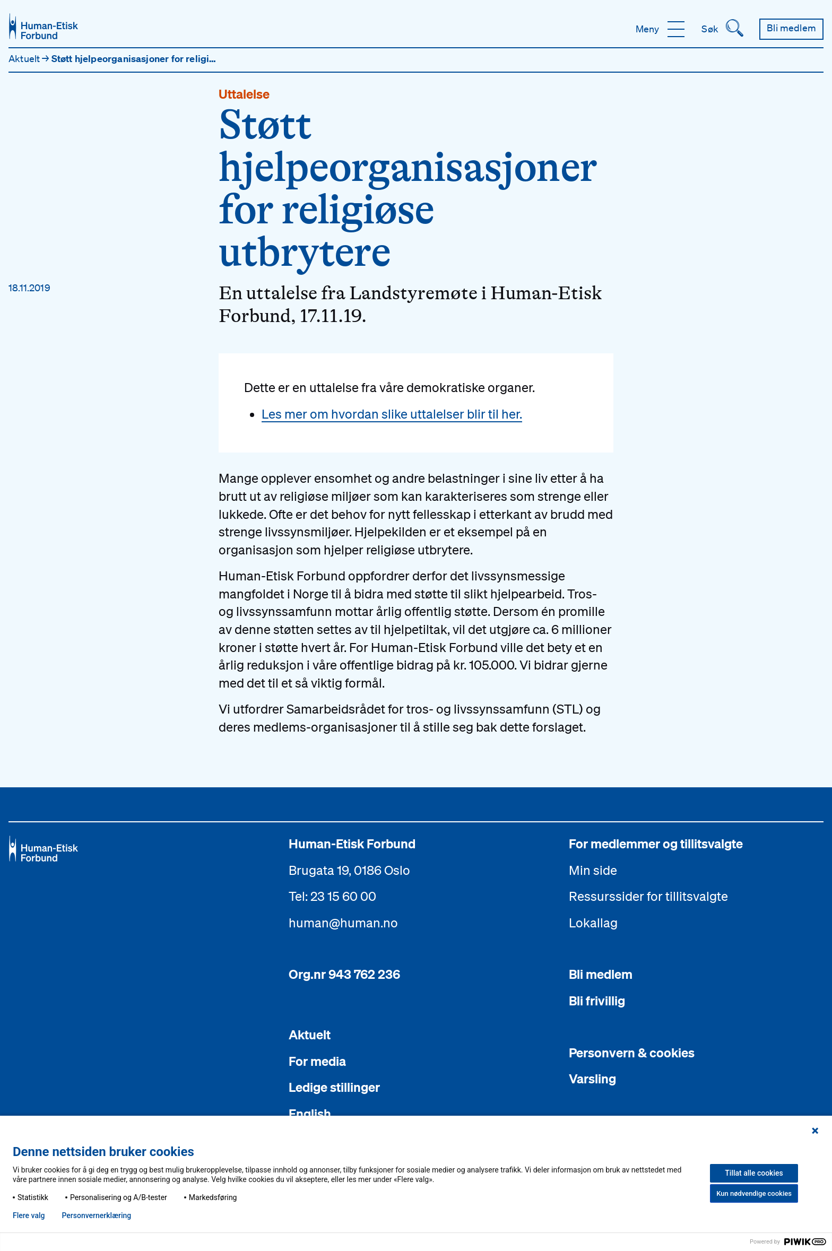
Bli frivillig (597, 1001)
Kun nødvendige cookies (754, 1193)
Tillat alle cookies (754, 1173)
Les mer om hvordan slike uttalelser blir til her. (392, 413)
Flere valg (29, 1215)
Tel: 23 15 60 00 (332, 896)
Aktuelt (25, 58)
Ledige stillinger (334, 1087)
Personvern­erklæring (96, 1215)
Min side (593, 870)
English (310, 1114)
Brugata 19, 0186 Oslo (349, 870)
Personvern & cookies (632, 1053)
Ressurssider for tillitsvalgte (648, 896)
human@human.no (343, 922)
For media (317, 1061)
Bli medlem (600, 974)
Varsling (592, 1079)
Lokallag (593, 922)
